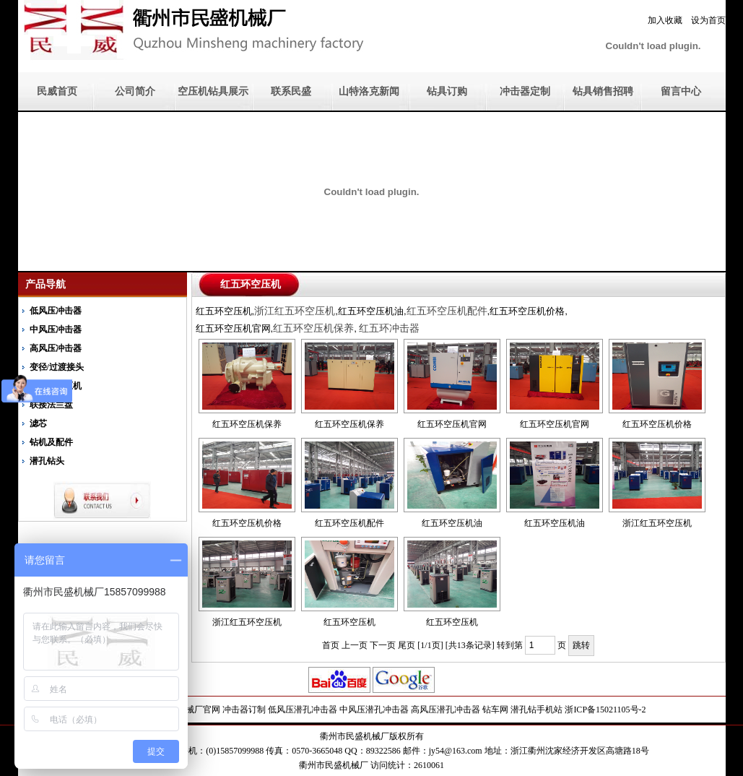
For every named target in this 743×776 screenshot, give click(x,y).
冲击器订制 (244, 709)
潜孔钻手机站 (536, 709)
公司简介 (135, 91)
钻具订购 (447, 91)
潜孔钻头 (47, 461)
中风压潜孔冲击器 (374, 709)
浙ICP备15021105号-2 (605, 709)
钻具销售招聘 (603, 91)
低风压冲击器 (56, 311)
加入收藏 (665, 20)
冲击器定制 (525, 91)
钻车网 (495, 709)
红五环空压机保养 (247, 424)
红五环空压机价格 (657, 424)
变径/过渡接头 (57, 367)
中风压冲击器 (56, 329)
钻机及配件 (51, 442)
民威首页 (57, 91)
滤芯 (38, 423)
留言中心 (681, 91)
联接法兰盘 (51, 405)
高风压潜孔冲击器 (445, 709)
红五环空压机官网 (452, 424)
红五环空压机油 (452, 523)
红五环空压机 (349, 622)
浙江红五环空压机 (657, 523)
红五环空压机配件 (349, 523)
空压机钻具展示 (213, 91)
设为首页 (708, 20)
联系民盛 (291, 91)
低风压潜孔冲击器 (302, 709)
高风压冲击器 (56, 348)
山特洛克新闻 (369, 91)
